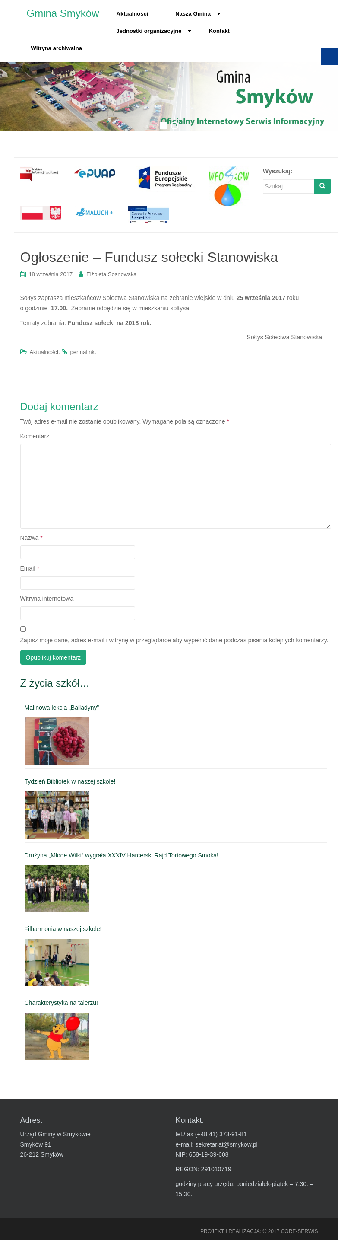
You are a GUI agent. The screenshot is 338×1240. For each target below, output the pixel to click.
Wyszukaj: (277, 171)
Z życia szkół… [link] (55, 683)
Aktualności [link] (132, 13)
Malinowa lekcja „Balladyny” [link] (62, 707)
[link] (40, 173)
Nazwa (31, 537)
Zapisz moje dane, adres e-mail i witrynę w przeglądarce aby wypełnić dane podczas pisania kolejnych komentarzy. (174, 640)
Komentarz (35, 436)
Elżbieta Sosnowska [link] (111, 274)
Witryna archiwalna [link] (56, 48)
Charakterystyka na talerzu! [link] (61, 1002)
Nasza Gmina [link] (198, 13)
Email (29, 568)
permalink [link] (82, 352)
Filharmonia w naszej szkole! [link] (63, 928)
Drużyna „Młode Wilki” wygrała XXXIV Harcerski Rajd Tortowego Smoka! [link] (121, 855)
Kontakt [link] (219, 31)
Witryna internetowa (47, 598)
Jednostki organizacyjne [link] (154, 31)
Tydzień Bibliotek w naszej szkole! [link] (70, 781)
